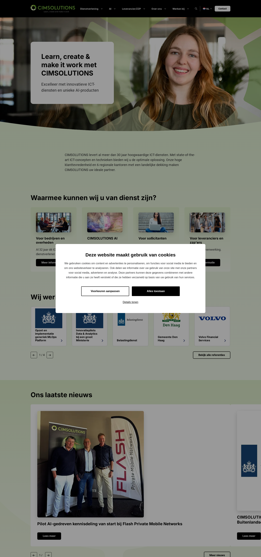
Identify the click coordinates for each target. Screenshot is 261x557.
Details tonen (130, 302)
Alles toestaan (156, 291)
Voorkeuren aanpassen (105, 291)
